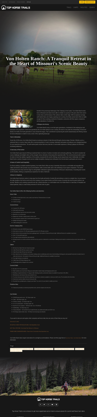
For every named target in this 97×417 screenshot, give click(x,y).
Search (92, 7)
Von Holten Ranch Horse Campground (44, 349)
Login (81, 2)
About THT (4, 2)
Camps (75, 7)
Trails (69, 7)
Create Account (89, 2)
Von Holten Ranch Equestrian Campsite (64, 349)
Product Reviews (21, 2)
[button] (40, 404)
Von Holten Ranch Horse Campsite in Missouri (22, 349)
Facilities (83, 7)
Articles (29, 2)
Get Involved (12, 2)
